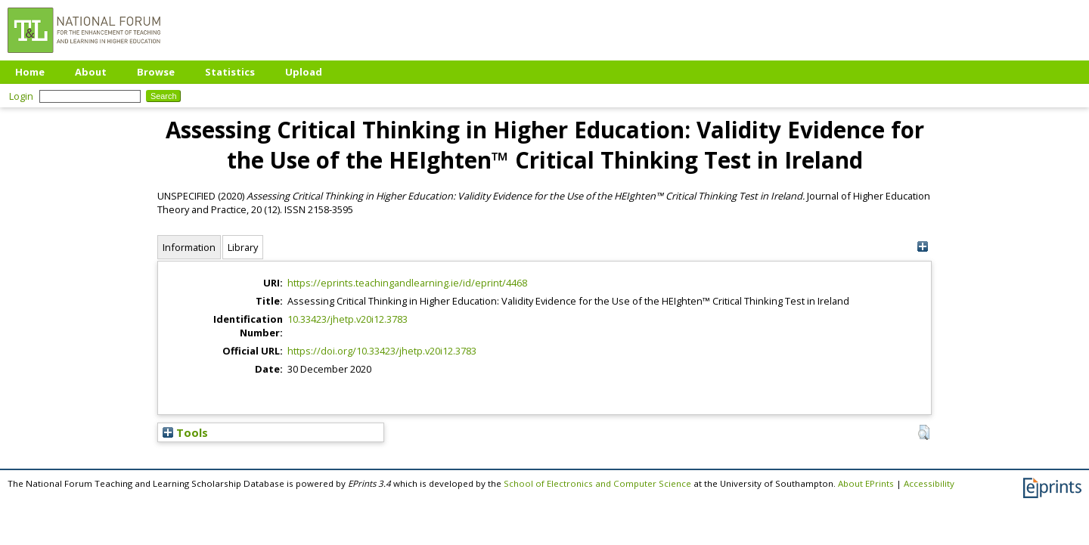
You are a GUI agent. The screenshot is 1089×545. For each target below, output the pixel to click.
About (91, 72)
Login (21, 96)
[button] (923, 432)
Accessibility (929, 483)
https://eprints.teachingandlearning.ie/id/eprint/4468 (407, 283)
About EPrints (866, 483)
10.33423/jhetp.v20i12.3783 (347, 319)
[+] (922, 246)
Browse (156, 72)
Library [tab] (243, 247)
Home (30, 72)
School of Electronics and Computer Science (597, 483)
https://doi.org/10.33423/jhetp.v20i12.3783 (381, 351)
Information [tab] (189, 247)
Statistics (230, 72)
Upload (303, 72)
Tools (185, 432)
